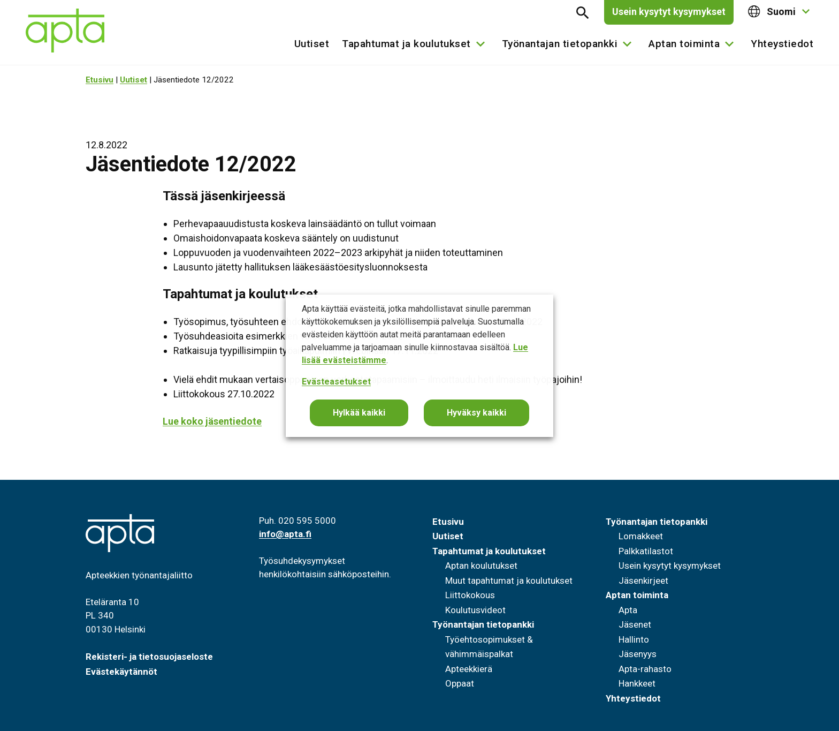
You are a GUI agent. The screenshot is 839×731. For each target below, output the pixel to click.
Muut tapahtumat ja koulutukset (509, 580)
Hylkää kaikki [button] (359, 413)
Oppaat (459, 683)
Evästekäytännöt (121, 671)
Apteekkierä (468, 669)
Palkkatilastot (646, 551)
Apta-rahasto (645, 669)
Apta (628, 610)
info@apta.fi (285, 534)
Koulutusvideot (475, 610)
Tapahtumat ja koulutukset (406, 43)
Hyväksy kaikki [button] (476, 413)
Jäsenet (635, 624)
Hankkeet (637, 683)
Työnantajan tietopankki (560, 43)
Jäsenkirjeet (643, 580)
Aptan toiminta (684, 43)
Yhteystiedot (782, 43)
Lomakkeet (641, 536)
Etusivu (99, 80)
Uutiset (312, 43)
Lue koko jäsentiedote (212, 421)
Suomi (772, 11)
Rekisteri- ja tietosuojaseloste (149, 656)
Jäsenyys (638, 654)
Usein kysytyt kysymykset (669, 11)
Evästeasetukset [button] (336, 381)
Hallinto (634, 639)
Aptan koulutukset (481, 565)
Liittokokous (470, 595)
